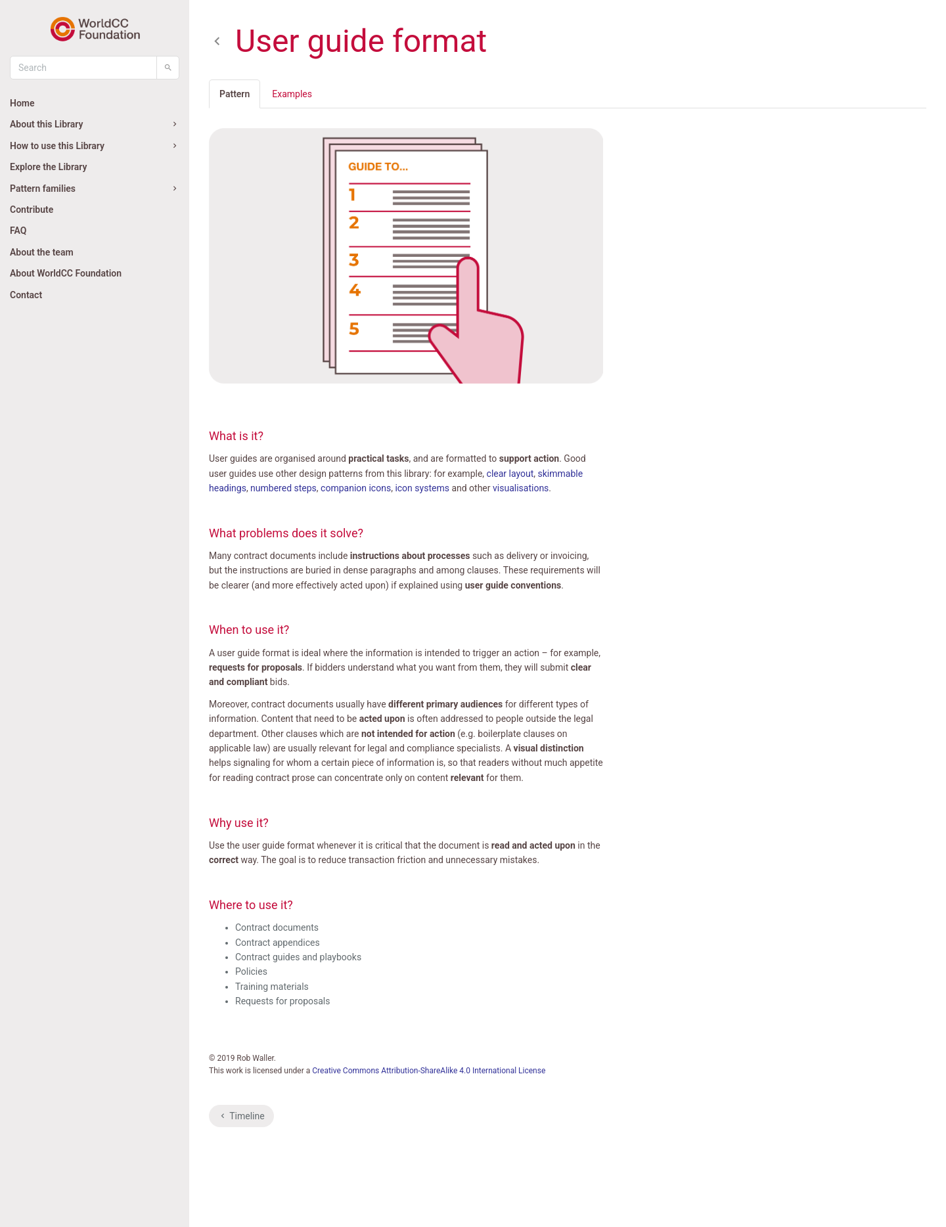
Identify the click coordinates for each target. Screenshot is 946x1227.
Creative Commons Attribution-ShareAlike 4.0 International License (428, 1070)
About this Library (94, 124)
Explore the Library (48, 167)
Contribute (31, 209)
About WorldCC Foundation (66, 273)
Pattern (234, 94)
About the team (42, 252)
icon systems (422, 488)
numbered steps (283, 488)
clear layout (510, 473)
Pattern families (94, 188)
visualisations (521, 488)
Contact (26, 295)
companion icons (356, 488)
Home (22, 103)
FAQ (18, 230)
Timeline (241, 1116)
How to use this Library (94, 146)
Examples (292, 94)
